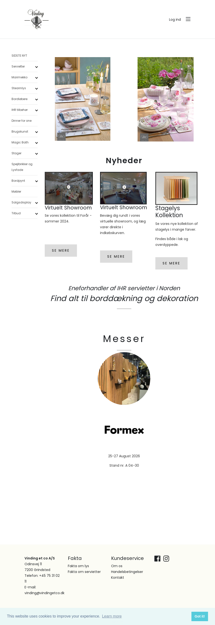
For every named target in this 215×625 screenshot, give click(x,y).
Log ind (175, 19)
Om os (116, 566)
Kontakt (117, 577)
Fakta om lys (78, 566)
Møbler (16, 191)
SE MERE (61, 250)
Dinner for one (22, 121)
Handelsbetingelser (127, 571)
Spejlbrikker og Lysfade (22, 167)
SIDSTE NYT (19, 56)
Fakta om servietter (84, 571)
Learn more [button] (112, 616)
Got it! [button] (200, 616)
